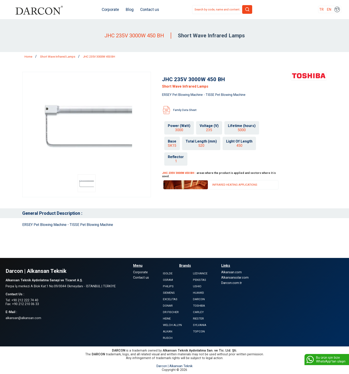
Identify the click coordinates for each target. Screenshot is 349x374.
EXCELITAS (170, 299)
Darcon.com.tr (231, 283)
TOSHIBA (199, 305)
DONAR (168, 305)
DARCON (199, 299)
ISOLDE (167, 273)
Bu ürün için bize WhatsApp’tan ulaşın (325, 359)
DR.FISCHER (171, 312)
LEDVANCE (200, 273)
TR (321, 10)
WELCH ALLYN (172, 325)
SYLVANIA (199, 325)
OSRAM (168, 280)
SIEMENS (169, 292)
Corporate (111, 9)
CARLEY (198, 312)
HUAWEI (198, 292)
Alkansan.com (231, 272)
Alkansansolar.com (235, 277)
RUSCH (167, 338)
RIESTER (198, 318)
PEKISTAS (199, 280)
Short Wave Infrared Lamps (58, 56)
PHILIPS (168, 286)
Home (28, 56)
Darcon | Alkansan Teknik (174, 366)
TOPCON (199, 331)
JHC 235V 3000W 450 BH (99, 56)
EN (329, 10)
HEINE (167, 318)
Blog (131, 9)
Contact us (150, 9)
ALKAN (167, 331)
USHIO (197, 286)
